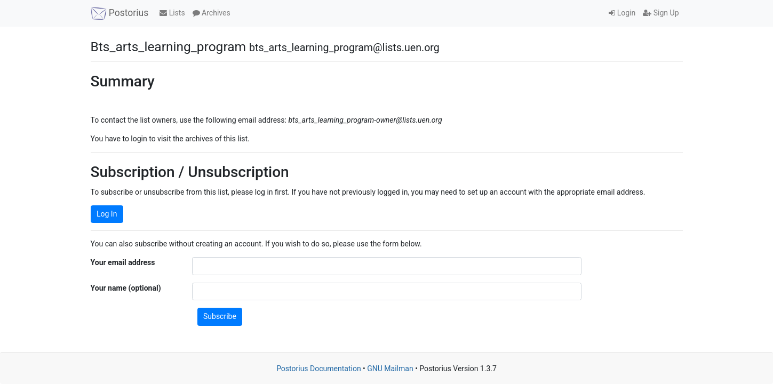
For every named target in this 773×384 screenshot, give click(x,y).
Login (622, 13)
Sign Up (661, 13)
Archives (211, 13)
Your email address (123, 262)
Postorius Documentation (318, 368)
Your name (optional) (126, 288)
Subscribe (219, 316)
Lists (172, 13)
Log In (107, 214)
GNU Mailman (390, 368)
